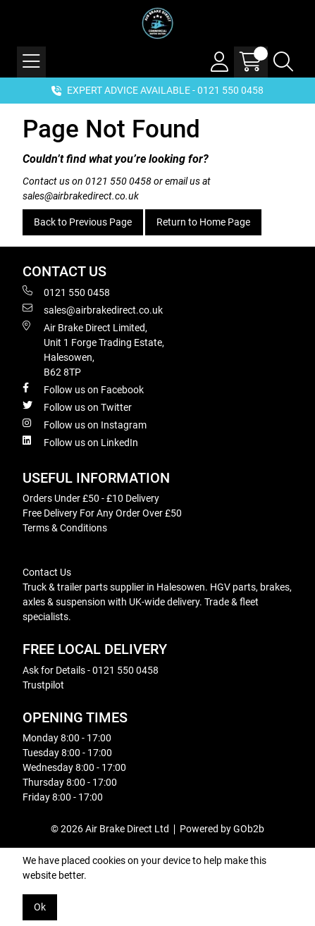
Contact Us (47, 572)
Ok (40, 907)
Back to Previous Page (83, 222)
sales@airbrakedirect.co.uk (81, 196)
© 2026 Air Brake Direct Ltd (110, 828)
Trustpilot (43, 685)
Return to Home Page (203, 222)
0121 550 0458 (118, 181)
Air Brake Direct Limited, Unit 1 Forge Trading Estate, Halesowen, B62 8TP (93, 349)
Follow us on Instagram (85, 424)
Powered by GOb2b (222, 828)
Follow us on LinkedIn (80, 442)
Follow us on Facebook (83, 389)
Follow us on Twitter (77, 406)
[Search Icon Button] (283, 62)
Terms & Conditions (65, 527)
